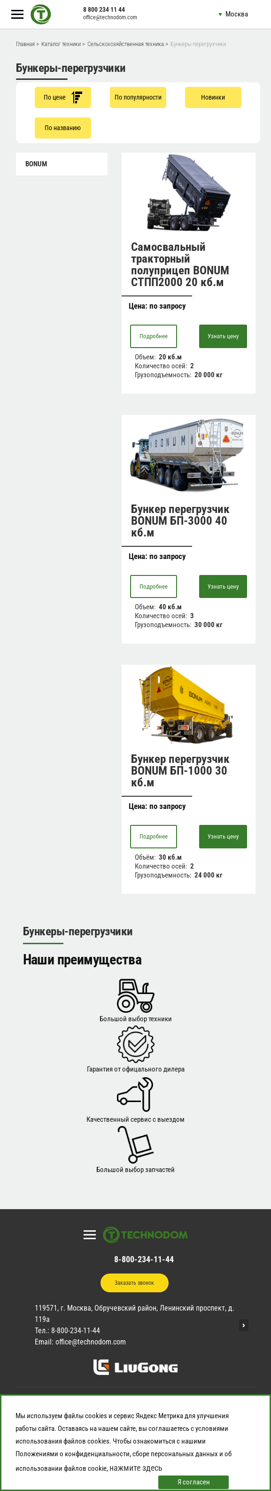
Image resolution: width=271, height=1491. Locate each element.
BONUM (36, 164)
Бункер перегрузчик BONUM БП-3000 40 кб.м (180, 520)
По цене (63, 97)
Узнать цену (223, 336)
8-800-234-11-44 (144, 1259)
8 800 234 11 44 (104, 9)
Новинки (213, 97)
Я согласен (194, 1482)
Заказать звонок (134, 1283)
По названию (63, 128)
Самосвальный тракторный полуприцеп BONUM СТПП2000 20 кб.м (180, 264)
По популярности (138, 97)
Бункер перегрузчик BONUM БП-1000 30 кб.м (180, 770)
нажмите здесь (136, 1468)
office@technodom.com (110, 17)
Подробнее (153, 336)
